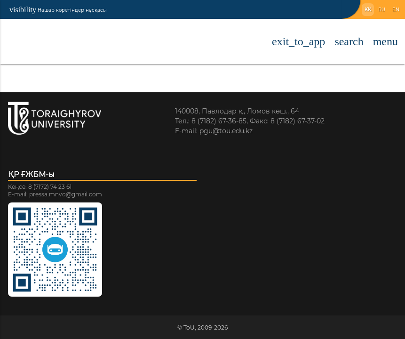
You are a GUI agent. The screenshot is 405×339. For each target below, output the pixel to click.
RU (381, 10)
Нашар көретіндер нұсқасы (58, 10)
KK (368, 10)
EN (395, 10)
